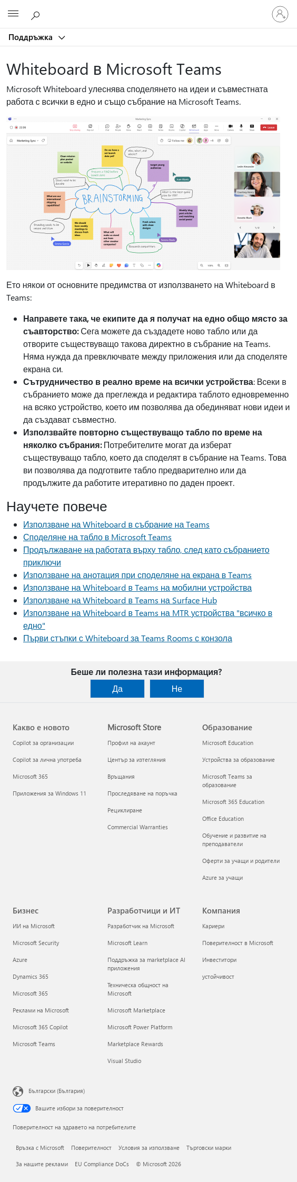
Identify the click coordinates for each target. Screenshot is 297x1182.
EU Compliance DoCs (102, 1164)
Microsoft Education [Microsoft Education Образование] (227, 743)
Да (117, 688)
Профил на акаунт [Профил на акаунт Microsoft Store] (131, 743)
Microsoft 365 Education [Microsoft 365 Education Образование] (233, 802)
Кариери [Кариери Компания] (213, 926)
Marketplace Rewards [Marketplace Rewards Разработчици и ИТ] (135, 1044)
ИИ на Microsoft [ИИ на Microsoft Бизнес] (34, 926)
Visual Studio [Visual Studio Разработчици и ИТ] (124, 1061)
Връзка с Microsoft (40, 1147)
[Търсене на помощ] (37, 13)
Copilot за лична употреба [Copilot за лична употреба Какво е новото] (47, 759)
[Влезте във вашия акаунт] (280, 14)
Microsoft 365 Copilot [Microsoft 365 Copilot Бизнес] (40, 1027)
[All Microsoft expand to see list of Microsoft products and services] (13, 14)
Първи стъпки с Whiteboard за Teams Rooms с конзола (127, 637)
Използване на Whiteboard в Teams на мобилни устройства (137, 587)
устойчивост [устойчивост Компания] (218, 976)
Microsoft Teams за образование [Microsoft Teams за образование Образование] (227, 780)
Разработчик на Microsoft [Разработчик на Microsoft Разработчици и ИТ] (140, 926)
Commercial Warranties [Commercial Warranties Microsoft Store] (137, 827)
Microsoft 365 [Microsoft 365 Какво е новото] (30, 776)
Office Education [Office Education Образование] (223, 818)
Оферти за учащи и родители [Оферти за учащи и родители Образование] (241, 861)
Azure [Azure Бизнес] (20, 960)
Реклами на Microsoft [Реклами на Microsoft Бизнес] (41, 1010)
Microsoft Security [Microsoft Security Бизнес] (36, 943)
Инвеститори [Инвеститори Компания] (219, 960)
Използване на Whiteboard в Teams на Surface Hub (120, 599)
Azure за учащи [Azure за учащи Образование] (222, 877)
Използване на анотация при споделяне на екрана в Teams (137, 574)
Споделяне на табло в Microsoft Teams (97, 536)
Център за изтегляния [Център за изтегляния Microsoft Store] (136, 759)
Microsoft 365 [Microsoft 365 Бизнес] (30, 993)
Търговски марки (208, 1147)
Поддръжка (31, 37)
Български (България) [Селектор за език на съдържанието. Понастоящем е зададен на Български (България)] (56, 1091)
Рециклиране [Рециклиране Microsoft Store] (124, 810)
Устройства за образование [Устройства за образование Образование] (238, 759)
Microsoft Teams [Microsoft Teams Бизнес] (34, 1044)
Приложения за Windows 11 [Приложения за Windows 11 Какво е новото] (49, 793)
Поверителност (91, 1147)
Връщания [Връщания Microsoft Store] (121, 776)
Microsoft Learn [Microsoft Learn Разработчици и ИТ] (127, 943)
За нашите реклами (42, 1164)
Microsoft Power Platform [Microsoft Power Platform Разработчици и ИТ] (139, 1027)
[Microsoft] (148, 8)
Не (177, 688)
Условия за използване (149, 1147)
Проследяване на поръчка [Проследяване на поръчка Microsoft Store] (142, 793)
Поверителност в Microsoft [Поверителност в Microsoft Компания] (237, 943)
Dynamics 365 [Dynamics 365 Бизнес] (30, 976)
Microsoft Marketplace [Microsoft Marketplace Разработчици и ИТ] (136, 1010)
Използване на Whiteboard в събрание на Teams (116, 524)
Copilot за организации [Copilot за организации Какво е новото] (43, 743)
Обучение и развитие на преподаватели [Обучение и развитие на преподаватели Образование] (234, 839)
